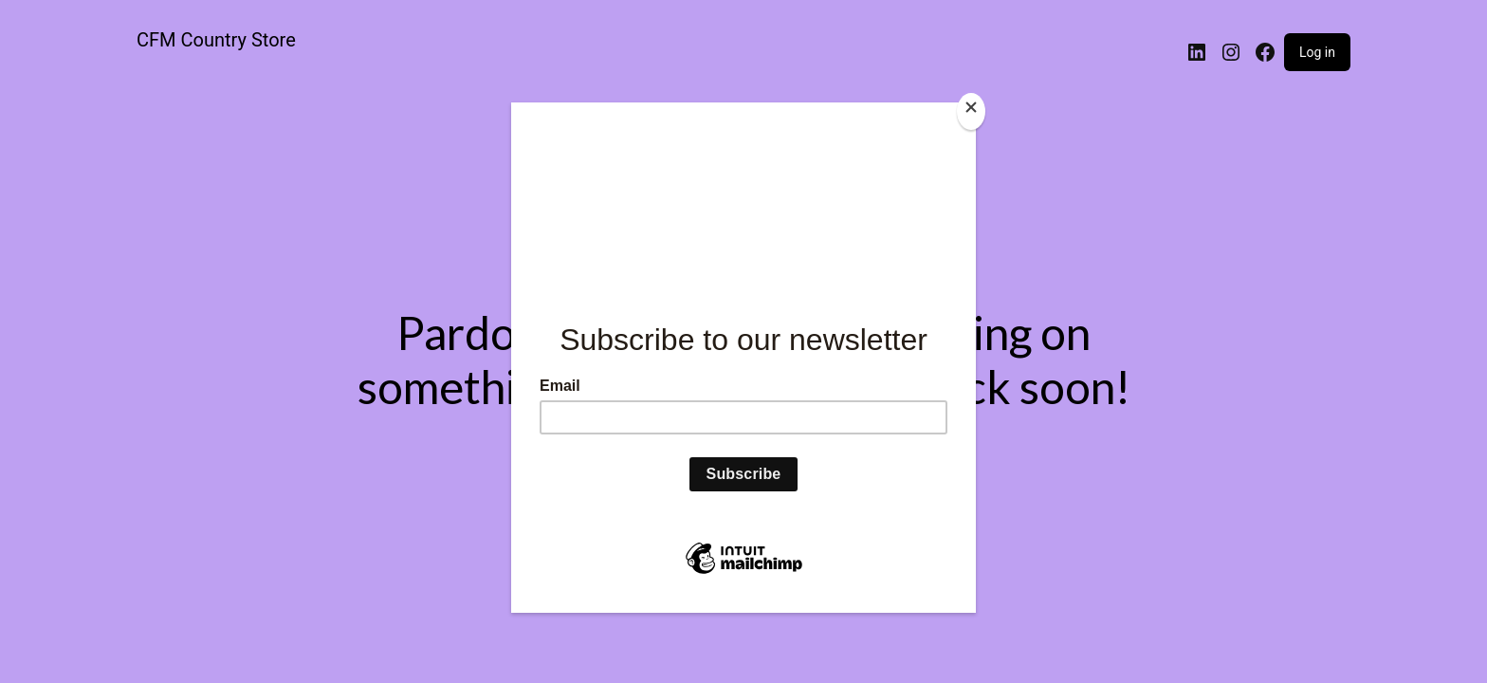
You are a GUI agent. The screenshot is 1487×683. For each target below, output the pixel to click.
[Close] (971, 111)
